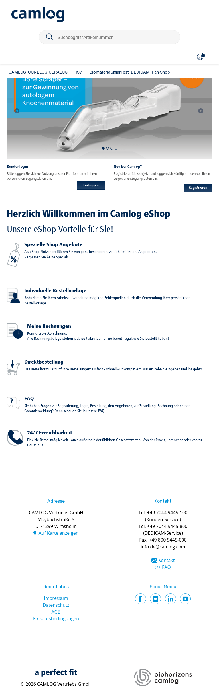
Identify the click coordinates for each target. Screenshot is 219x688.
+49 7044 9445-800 (167, 526)
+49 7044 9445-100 (167, 512)
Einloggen (91, 185)
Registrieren (198, 188)
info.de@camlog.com (163, 547)
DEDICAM (140, 72)
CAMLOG (17, 72)
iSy (79, 72)
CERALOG (58, 72)
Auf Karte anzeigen (58, 533)
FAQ (29, 398)
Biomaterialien (99, 72)
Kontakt (166, 560)
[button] (17, 108)
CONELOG (37, 72)
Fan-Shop (161, 72)
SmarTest (120, 72)
